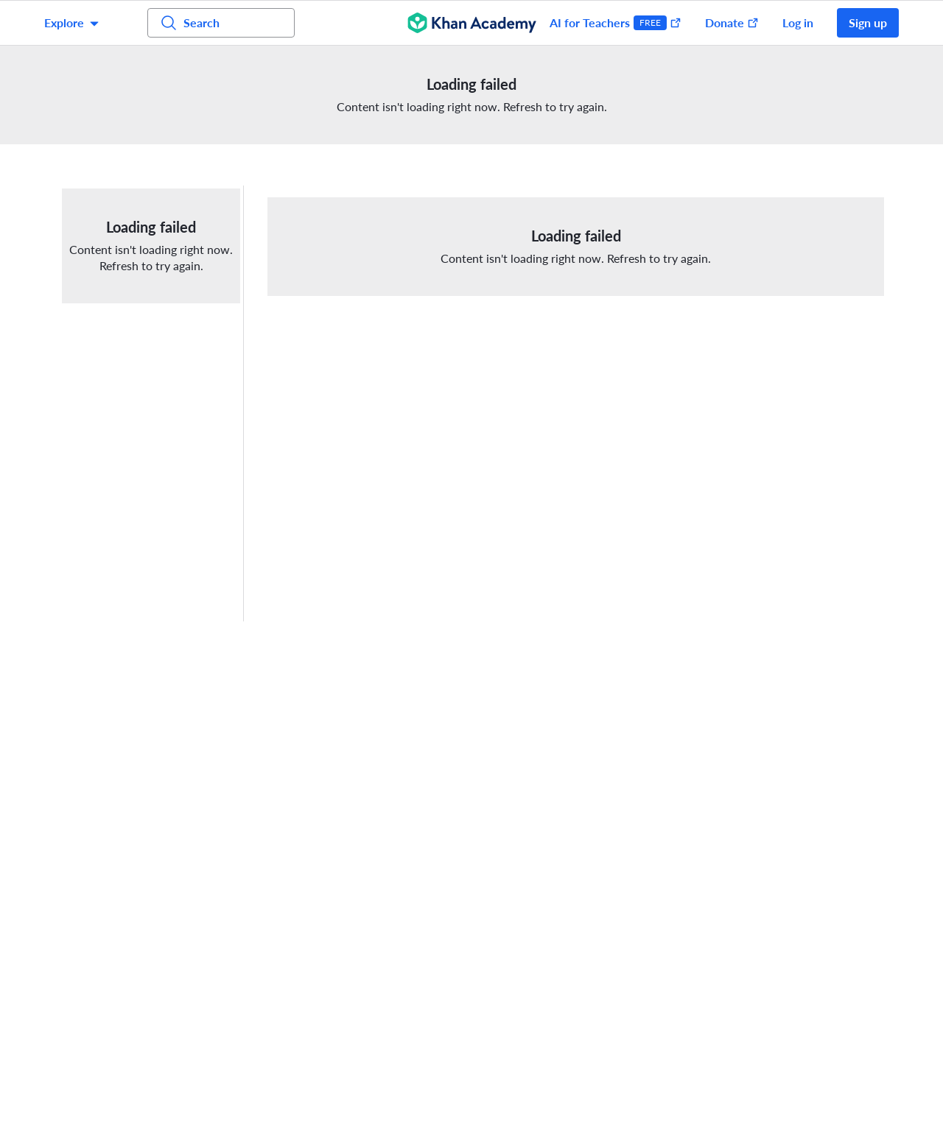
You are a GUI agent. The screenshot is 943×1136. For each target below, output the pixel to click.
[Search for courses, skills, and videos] (221, 23)
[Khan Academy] (471, 23)
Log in (797, 22)
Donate (732, 22)
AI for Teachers (615, 22)
